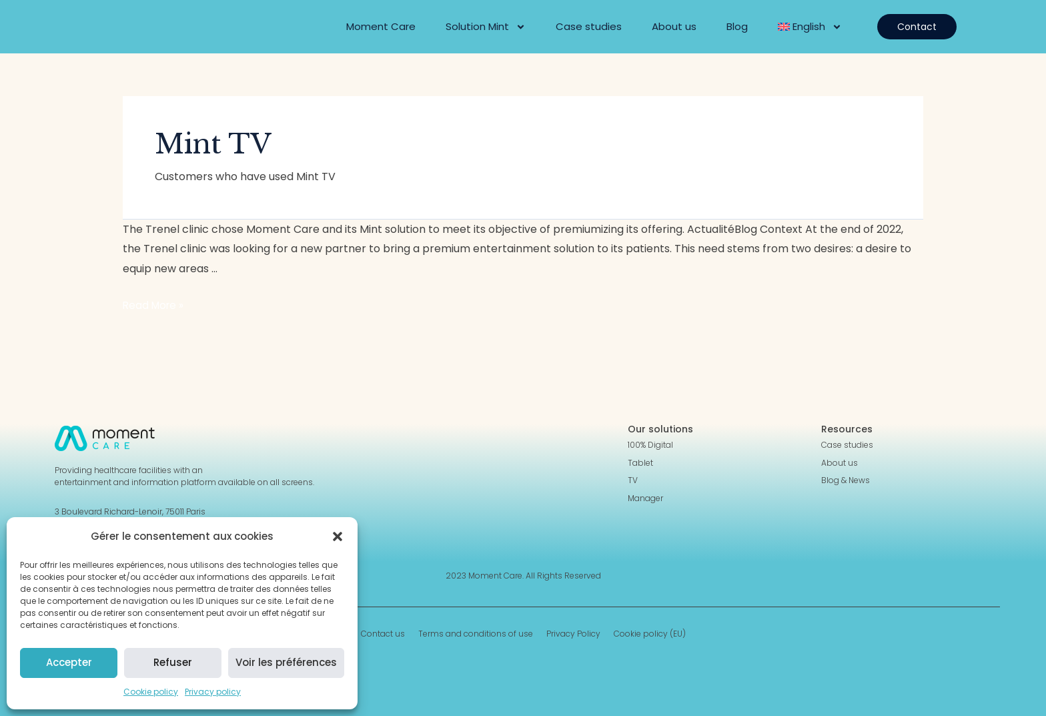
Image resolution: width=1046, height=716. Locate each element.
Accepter (69, 662)
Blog (737, 26)
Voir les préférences (286, 662)
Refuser (172, 662)
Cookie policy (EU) (650, 634)
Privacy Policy (573, 634)
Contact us (383, 634)
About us (674, 26)
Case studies (589, 26)
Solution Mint (486, 27)
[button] (337, 536)
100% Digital (650, 445)
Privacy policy (213, 691)
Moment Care (381, 26)
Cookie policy (150, 691)
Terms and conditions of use (475, 634)
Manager (645, 498)
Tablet (640, 463)
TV (633, 480)
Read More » (155, 305)
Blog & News (845, 480)
